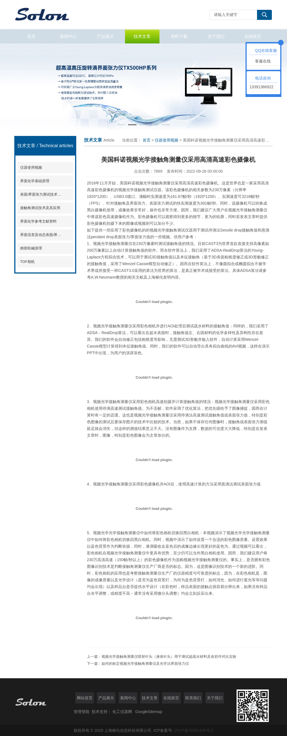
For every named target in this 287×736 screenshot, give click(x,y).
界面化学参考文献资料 (38, 221)
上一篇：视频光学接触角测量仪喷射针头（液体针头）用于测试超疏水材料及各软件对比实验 (161, 656)
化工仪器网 (122, 711)
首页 (31, 36)
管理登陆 (81, 711)
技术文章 (142, 36)
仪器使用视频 (31, 167)
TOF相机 (27, 262)
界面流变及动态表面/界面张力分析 (41, 235)
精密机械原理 (31, 248)
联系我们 (193, 698)
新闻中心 (68, 36)
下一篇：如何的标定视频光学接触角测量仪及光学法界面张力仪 (138, 663)
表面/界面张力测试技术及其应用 (41, 194)
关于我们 (216, 36)
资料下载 (179, 36)
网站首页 (84, 698)
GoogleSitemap (149, 711)
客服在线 (263, 61)
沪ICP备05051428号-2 (193, 730)
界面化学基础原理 (34, 181)
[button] (121, 124)
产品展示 (105, 36)
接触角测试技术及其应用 (40, 208)
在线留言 (252, 36)
